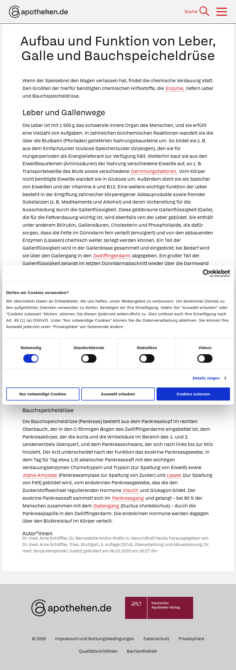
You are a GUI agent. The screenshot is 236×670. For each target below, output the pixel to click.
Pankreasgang (128, 498)
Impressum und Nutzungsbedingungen (94, 639)
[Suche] (197, 11)
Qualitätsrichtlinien (98, 651)
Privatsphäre (191, 639)
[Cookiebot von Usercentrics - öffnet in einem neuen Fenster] (206, 273)
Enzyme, (174, 88)
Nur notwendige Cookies (42, 394)
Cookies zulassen (193, 394)
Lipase (174, 475)
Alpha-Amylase (40, 475)
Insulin (130, 490)
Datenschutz (156, 639)
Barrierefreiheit (142, 651)
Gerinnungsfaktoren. (154, 171)
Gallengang (106, 506)
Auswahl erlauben (118, 394)
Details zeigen (206, 378)
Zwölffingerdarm (111, 256)
